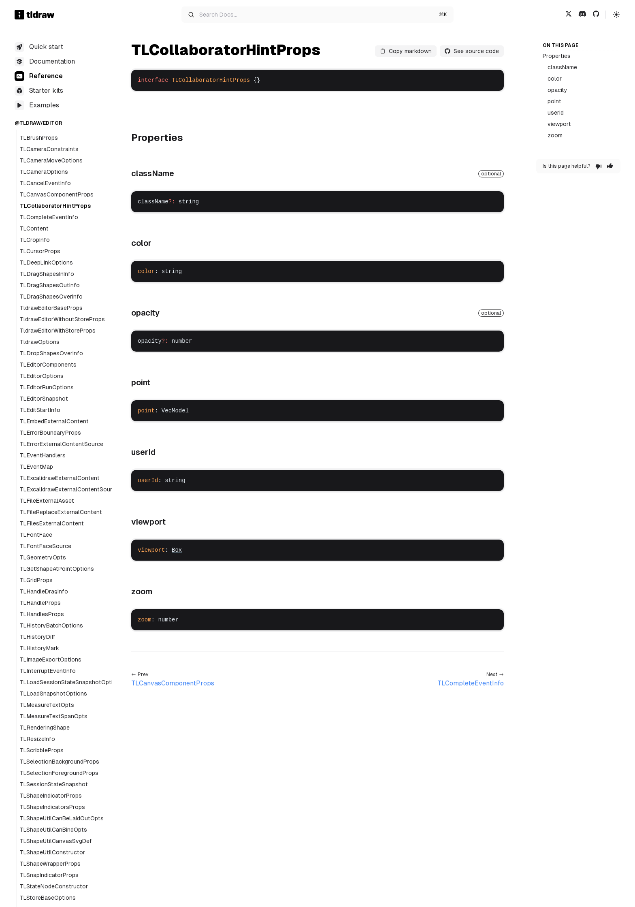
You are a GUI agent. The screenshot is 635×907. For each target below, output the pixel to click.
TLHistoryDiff (37, 637)
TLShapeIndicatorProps (51, 795)
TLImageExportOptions (50, 659)
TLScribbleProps (42, 750)
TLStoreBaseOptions (48, 897)
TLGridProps (36, 580)
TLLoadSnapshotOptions (53, 693)
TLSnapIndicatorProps (49, 875)
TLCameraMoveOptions (51, 160)
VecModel (175, 411)
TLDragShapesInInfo (47, 274)
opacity (557, 90)
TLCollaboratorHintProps (55, 206)
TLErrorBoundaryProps (50, 432)
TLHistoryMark (39, 648)
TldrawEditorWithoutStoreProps (62, 319)
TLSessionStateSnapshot (54, 784)
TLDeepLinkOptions (46, 262)
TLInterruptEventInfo (48, 671)
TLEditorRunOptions (47, 387)
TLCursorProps (40, 251)
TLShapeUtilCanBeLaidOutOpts (62, 818)
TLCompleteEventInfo (49, 217)
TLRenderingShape (45, 727)
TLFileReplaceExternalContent (61, 512)
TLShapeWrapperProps (50, 863)
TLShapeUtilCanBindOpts (53, 829)
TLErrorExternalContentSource (61, 444)
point (554, 101)
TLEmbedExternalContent (54, 421)
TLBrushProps (39, 137)
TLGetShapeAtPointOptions (57, 569)
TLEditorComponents (48, 364)
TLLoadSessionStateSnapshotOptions (71, 682)
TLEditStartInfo (40, 410)
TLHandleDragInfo (44, 591)
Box (177, 550)
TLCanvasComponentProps (57, 194)
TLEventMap (36, 466)
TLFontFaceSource (45, 546)
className (562, 67)
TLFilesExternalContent (52, 523)
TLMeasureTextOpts (47, 705)
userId (556, 112)
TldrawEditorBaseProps (51, 308)
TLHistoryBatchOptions (51, 625)
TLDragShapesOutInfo (50, 285)
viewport (559, 124)
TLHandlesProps (42, 614)
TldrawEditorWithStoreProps (58, 330)
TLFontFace (36, 534)
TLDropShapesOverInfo (51, 353)
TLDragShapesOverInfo (51, 296)
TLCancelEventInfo (45, 183)
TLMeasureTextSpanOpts (53, 716)
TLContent (34, 228)
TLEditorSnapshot (44, 398)
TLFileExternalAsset (47, 500)
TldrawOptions (40, 342)
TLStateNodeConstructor (54, 886)
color (555, 78)
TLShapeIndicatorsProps (52, 807)
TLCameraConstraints (49, 149)
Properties (557, 56)
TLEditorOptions (42, 376)
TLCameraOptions (44, 172)
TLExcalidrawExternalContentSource (69, 489)
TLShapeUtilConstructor (52, 852)
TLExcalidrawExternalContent (60, 478)
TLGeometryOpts (43, 557)
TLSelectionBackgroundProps (59, 761)
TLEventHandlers (43, 455)
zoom (555, 135)
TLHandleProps (40, 603)
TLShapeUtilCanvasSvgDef (56, 841)
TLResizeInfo (37, 739)
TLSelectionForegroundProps (59, 773)
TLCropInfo (35, 240)
